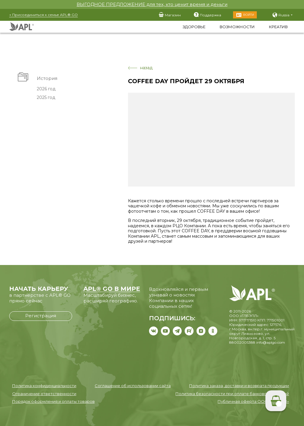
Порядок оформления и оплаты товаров (53, 401)
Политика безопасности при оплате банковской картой (232, 393)
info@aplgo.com (270, 342)
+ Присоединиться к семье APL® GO (43, 14)
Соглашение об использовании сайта (133, 385)
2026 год (46, 88)
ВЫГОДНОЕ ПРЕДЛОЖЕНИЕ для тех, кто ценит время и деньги (152, 4)
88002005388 (242, 342)
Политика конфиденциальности (44, 385)
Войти (248, 15)
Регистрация (40, 315)
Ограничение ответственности (44, 393)
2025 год (46, 97)
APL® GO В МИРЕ (111, 288)
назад (140, 67)
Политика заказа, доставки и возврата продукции (239, 385)
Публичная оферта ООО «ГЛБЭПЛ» (253, 401)
